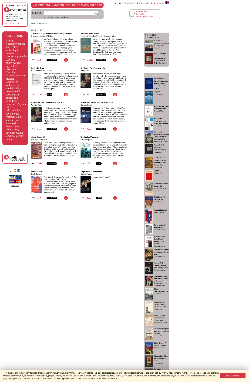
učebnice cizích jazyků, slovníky (15, 134)
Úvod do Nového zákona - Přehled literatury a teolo (160, 160)
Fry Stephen (158, 94)
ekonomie (11, 69)
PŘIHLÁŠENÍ (145, 3)
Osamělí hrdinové (160, 210)
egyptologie (12, 66)
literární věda (13, 91)
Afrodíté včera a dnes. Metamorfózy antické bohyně (161, 81)
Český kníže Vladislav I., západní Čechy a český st (161, 134)
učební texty (12, 129)
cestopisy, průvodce (16, 56)
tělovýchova (12, 126)
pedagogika (12, 97)
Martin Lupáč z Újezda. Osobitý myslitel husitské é (160, 304)
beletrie (10, 53)
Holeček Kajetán (159, 60)
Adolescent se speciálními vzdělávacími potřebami (51, 34)
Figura (156, 171)
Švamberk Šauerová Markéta (42, 36)
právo (9, 107)
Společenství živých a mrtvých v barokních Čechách (161, 331)
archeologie (12, 50)
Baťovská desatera (39, 68)
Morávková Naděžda (161, 141)
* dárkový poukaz (15, 43)
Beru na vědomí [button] (232, 376)
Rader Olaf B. (158, 202)
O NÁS (160, 3)
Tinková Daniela (159, 348)
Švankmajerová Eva (161, 283)
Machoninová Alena (39, 139)
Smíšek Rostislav (160, 246)
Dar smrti (157, 369)
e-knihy (10, 40)
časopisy (10, 59)
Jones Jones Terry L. (161, 322)
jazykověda (12, 81)
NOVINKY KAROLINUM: (153, 36)
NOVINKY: (37, 30)
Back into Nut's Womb (90, 34)
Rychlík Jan (158, 294)
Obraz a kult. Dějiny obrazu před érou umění (161, 358)
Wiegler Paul (86, 70)
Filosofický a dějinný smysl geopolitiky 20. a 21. (161, 252)
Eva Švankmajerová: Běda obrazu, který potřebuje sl (161, 278)
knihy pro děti (13, 85)
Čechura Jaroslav (159, 270)
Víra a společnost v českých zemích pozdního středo (161, 56)
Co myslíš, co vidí (38, 137)
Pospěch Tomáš (159, 212)
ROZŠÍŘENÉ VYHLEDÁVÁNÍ (57, 17)
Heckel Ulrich (158, 167)
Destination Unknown (89, 137)
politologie (12, 100)
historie (10, 78)
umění (9, 139)
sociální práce (13, 120)
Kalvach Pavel (86, 105)
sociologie (11, 123)
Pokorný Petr (158, 165)
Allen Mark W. (159, 320)
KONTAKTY (13, 23)
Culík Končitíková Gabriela (41, 70)
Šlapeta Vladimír (159, 230)
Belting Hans (158, 363)
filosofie (10, 72)
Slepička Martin (159, 139)
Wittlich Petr (158, 173)
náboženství (12, 94)
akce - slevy (12, 46)
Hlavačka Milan (159, 191)
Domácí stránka (38, 23)
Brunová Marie (159, 111)
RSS (13, 171)
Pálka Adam (158, 309)
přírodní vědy (13, 110)
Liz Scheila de (36, 174)
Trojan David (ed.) (160, 63)
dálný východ (13, 62)
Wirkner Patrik (159, 188)
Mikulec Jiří (158, 336)
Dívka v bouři (37, 171)
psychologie (12, 113)
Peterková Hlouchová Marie (91, 36)
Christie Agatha (86, 139)
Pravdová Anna (160, 286)
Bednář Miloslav (159, 257)
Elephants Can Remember (91, 171)
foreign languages (15, 75)
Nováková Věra (109, 36)
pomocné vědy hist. (16, 104)
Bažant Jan (157, 86)
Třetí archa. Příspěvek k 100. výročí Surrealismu (161, 121)
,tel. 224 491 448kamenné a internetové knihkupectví (14, 17)
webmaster (15, 186)
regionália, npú (14, 116)
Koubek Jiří (158, 126)
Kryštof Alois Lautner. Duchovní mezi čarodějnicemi (161, 265)
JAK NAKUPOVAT (126, 3)
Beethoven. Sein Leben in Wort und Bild (47, 102)
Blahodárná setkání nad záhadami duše (97, 102)
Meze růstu (158, 41)
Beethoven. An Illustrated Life (93, 68)
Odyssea (157, 92)
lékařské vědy (13, 88)
